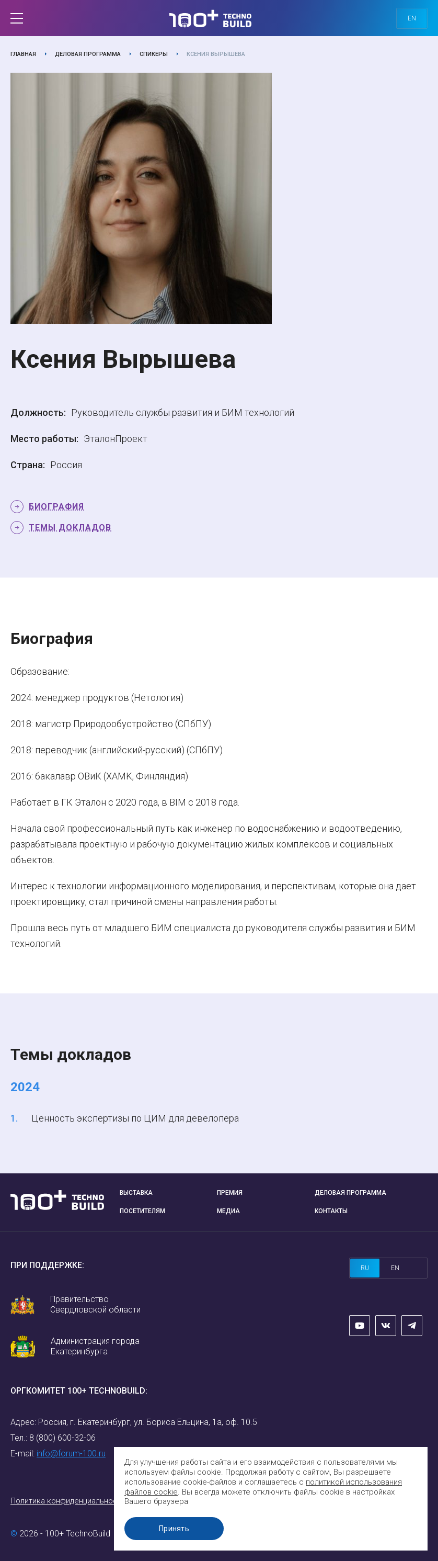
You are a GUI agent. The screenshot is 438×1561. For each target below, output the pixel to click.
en (412, 18)
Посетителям (142, 1211)
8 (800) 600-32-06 (62, 1438)
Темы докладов (70, 528)
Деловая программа (88, 54)
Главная (23, 54)
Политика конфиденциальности (67, 1501)
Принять (174, 1528)
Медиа (228, 1211)
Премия (230, 1192)
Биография (56, 507)
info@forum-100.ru (71, 1453)
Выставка (136, 1192)
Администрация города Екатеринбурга (95, 1346)
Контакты (331, 1211)
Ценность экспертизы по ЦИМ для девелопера (135, 1118)
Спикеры (154, 54)
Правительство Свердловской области (95, 1304)
